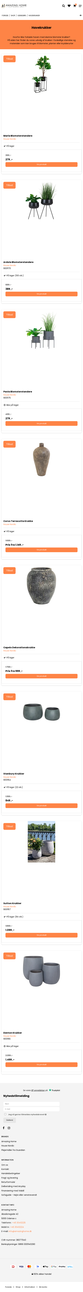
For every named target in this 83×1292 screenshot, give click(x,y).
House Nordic (7, 1145)
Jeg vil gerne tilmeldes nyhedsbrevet (34, 1114)
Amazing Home (8, 1141)
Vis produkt (41, 164)
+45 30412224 (17, 1227)
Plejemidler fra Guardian (13, 1150)
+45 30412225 (19, 1222)
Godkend (9, 1120)
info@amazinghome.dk (20, 1231)
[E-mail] (31, 1109)
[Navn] (31, 1103)
